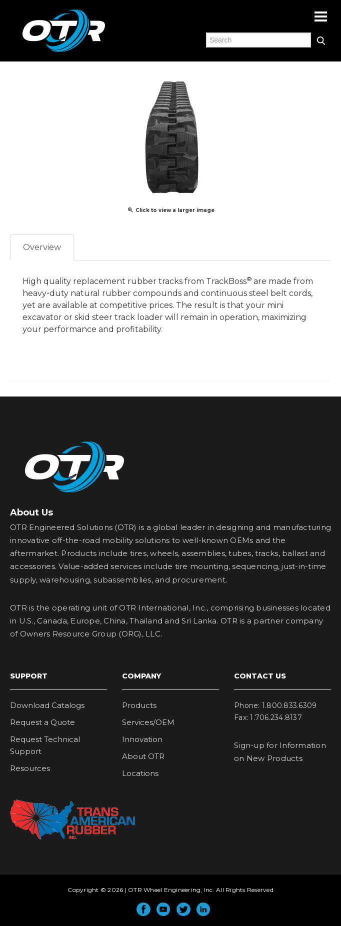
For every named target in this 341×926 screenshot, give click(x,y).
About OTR (143, 756)
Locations (140, 773)
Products (139, 705)
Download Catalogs (47, 705)
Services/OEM (148, 722)
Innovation (142, 739)
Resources (30, 768)
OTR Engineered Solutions (64, 51)
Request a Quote (42, 722)
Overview (42, 247)
